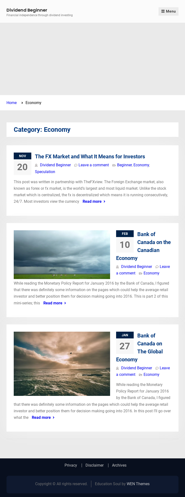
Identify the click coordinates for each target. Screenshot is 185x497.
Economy (141, 165)
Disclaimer (95, 465)
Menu (168, 11)
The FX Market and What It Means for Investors (90, 157)
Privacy (71, 465)
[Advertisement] (92, 59)
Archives (119, 465)
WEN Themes (138, 484)
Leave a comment (94, 165)
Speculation (45, 171)
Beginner (124, 165)
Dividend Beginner (27, 10)
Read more (92, 201)
